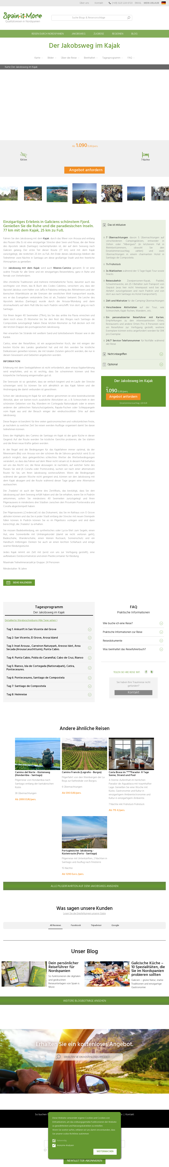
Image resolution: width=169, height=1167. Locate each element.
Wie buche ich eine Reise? (118, 623)
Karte (37, 58)
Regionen (117, 34)
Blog (134, 34)
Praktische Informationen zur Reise (122, 632)
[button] (3, 193)
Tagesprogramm (111, 58)
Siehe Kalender (22, 583)
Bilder (51, 58)
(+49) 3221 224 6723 (122, 3)
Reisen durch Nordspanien (48, 34)
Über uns (84, 3)
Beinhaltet (89, 58)
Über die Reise (69, 58)
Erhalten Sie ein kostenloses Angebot (87, 1057)
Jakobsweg (78, 34)
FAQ (130, 58)
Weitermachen (105, 1151)
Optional (113, 364)
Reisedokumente (112, 641)
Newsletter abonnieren (84, 1160)
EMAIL (138, 3)
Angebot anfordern (86, 170)
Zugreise (99, 34)
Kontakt (99, 3)
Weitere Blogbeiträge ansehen (84, 1001)
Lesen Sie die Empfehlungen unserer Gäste (84, 913)
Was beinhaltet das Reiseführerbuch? (124, 649)
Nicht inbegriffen (117, 354)
